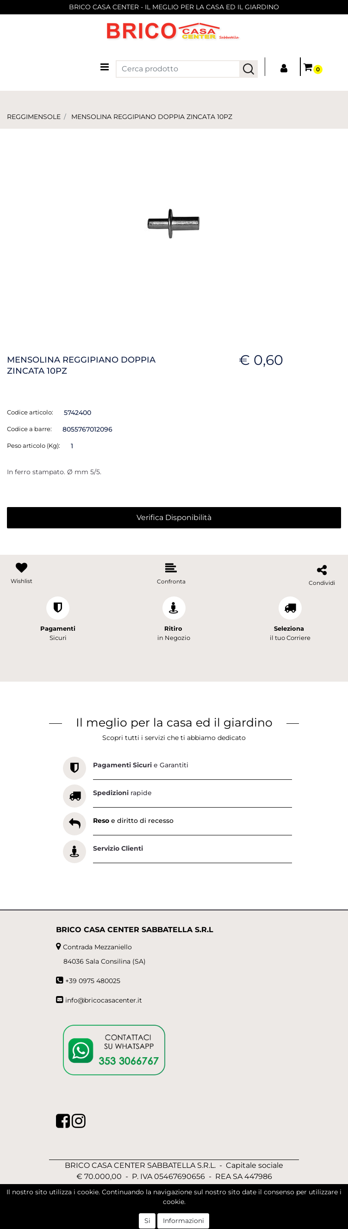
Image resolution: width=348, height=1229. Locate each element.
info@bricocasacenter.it (103, 1000)
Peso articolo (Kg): (33, 445)
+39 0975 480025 (92, 981)
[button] (248, 69)
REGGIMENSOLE (34, 117)
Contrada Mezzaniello (97, 947)
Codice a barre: (29, 429)
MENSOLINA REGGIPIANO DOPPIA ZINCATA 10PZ (151, 117)
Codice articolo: (30, 412)
